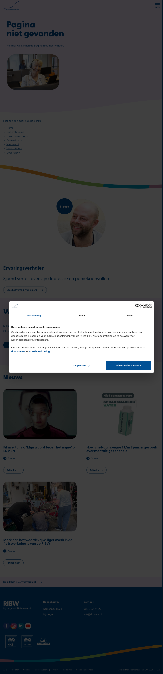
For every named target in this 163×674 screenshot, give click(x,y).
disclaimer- (18, 351)
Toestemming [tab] (33, 315)
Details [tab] (81, 315)
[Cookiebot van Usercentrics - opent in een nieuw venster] (137, 306)
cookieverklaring (39, 351)
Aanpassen (81, 365)
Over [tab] (130, 315)
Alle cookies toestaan (128, 365)
